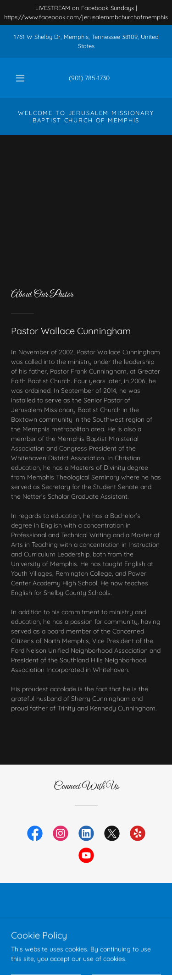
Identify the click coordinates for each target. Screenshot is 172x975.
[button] (20, 78)
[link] (35, 835)
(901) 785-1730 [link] (89, 78)
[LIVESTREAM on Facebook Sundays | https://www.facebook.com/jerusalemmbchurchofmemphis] (86, 13)
